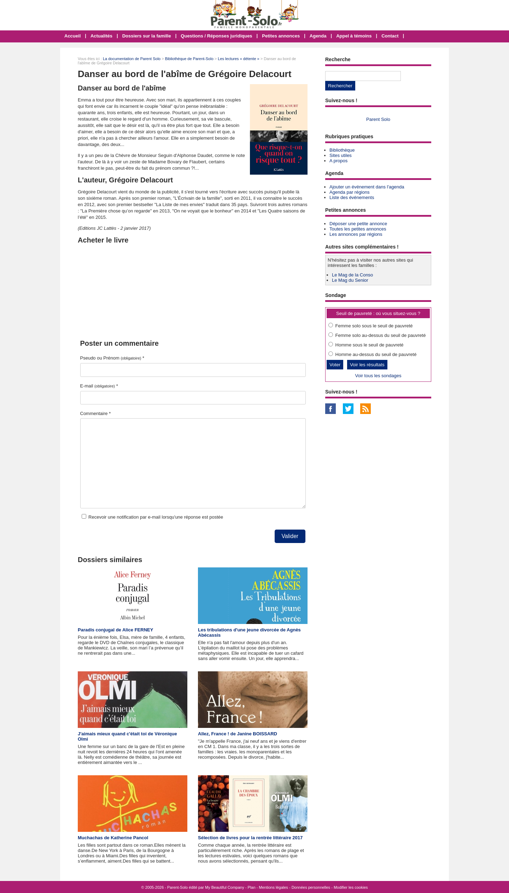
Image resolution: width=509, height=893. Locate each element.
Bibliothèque (342, 150)
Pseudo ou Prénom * (112, 358)
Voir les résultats (367, 364)
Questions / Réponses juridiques (216, 36)
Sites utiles (340, 155)
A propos (338, 160)
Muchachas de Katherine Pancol (113, 837)
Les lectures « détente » (238, 59)
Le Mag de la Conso (352, 275)
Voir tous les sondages (378, 375)
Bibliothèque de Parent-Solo (189, 59)
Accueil (72, 36)
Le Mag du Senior (350, 280)
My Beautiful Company (224, 887)
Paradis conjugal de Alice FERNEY (115, 629)
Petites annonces (281, 36)
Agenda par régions (349, 192)
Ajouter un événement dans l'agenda (366, 186)
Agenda (318, 36)
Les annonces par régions (355, 234)
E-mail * (99, 386)
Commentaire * (95, 413)
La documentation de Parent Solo (131, 59)
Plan (252, 887)
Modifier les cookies (351, 887)
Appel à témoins (353, 36)
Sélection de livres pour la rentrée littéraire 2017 (250, 837)
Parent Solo (378, 119)
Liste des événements (351, 197)
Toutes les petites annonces (357, 229)
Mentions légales (273, 887)
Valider (290, 536)
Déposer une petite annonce (358, 223)
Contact (389, 36)
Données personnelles (311, 887)
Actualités (101, 36)
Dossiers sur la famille (146, 36)
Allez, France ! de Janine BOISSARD (237, 733)
